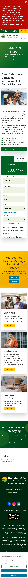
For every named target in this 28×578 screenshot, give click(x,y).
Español (25, 35)
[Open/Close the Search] (21, 38)
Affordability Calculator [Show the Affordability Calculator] (20, 159)
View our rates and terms (10, 212)
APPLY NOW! (14, 277)
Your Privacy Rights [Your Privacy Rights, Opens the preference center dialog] (14, 566)
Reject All (14, 570)
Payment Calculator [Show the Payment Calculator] (7, 159)
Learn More (9, 325)
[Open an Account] (14, 31)
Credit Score (6, 215)
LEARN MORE (9, 409)
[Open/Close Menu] (25, 37)
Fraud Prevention (19, 551)
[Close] (26, 554)
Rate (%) (5, 195)
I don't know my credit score (11, 223)
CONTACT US (14, 282)
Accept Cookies (14, 575)
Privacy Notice (6, 551)
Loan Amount (7, 186)
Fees (13, 551)
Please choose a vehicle (9, 177)
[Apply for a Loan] (4, 31)
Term (4, 204)
